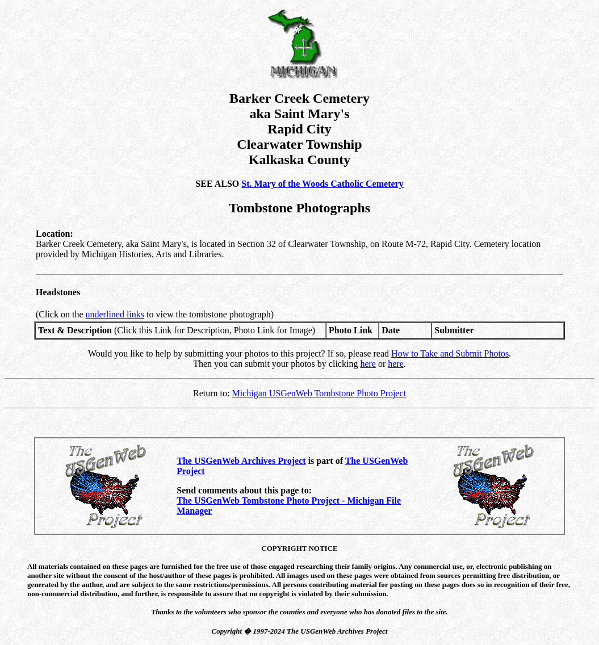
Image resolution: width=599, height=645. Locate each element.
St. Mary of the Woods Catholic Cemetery (322, 184)
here (368, 363)
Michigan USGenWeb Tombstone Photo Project (319, 393)
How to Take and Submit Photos (450, 353)
